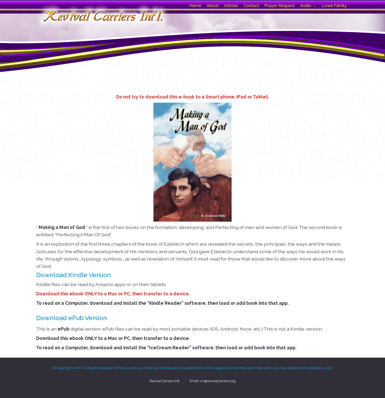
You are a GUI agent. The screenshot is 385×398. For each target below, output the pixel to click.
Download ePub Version (71, 318)
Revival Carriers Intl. (165, 381)
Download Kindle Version (73, 275)
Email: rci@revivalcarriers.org (212, 381)
